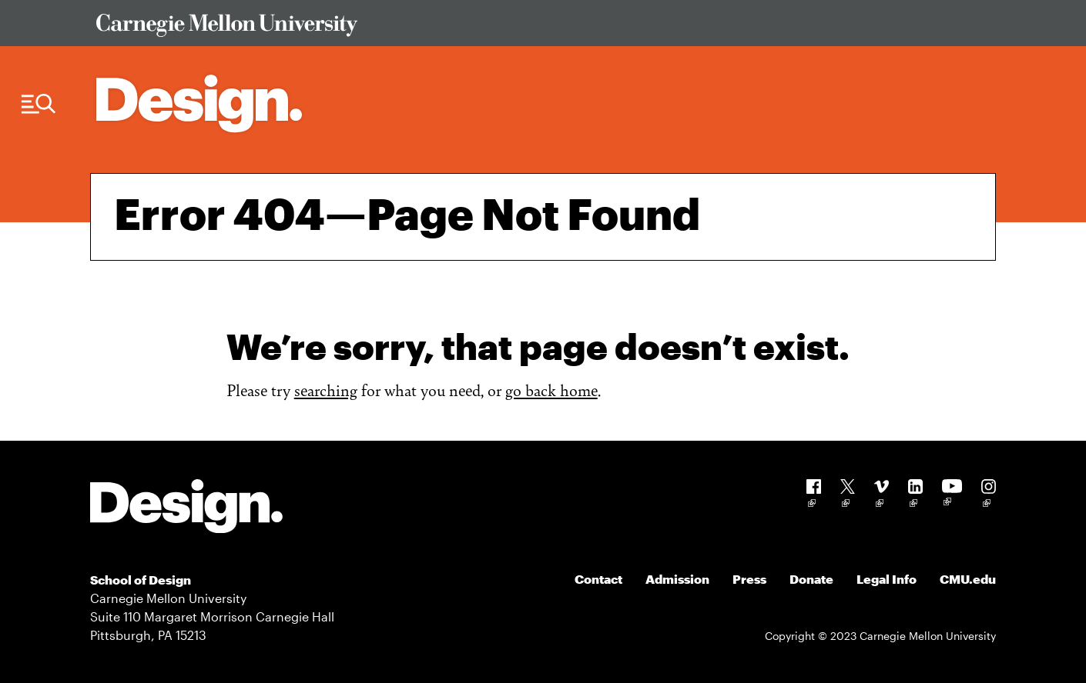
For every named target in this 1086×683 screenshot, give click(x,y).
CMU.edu (968, 578)
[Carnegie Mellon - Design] (186, 508)
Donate (811, 578)
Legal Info (886, 578)
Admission (677, 578)
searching (325, 389)
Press (749, 578)
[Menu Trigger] (38, 104)
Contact (598, 578)
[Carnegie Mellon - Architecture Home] (199, 103)
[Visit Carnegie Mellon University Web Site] (534, 28)
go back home (551, 389)
